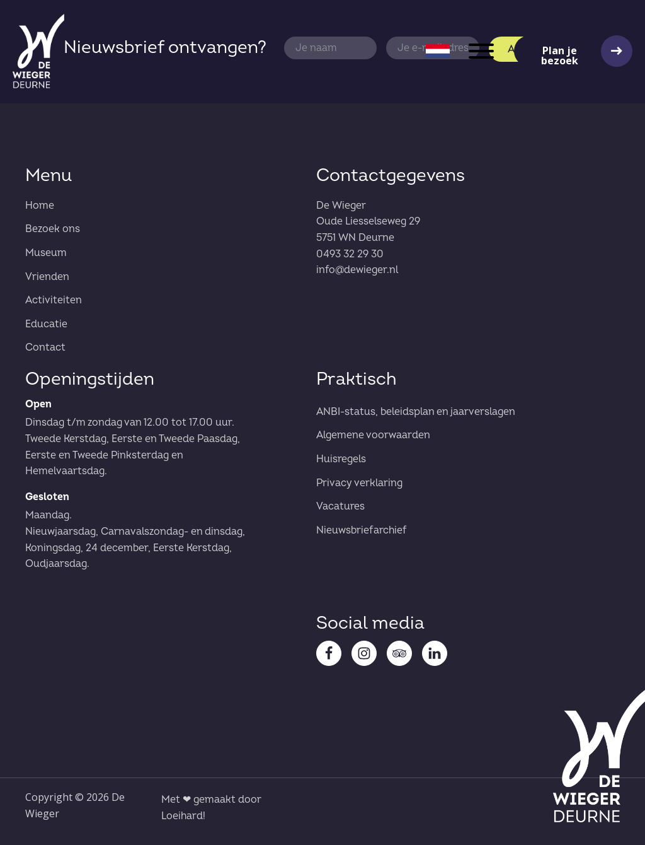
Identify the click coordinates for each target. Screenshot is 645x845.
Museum (46, 253)
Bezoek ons (52, 229)
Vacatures (340, 506)
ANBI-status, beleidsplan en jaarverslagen (415, 411)
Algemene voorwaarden (373, 435)
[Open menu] (481, 51)
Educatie (46, 324)
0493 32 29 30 (350, 254)
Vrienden (47, 277)
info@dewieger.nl (357, 270)
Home (39, 205)
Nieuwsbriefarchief (361, 530)
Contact (45, 347)
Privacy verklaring (359, 483)
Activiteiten (53, 300)
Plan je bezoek (559, 55)
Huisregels (341, 459)
